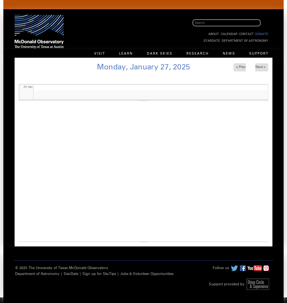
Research (197, 53)
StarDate (211, 40)
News (229, 53)
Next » (260, 67)
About (213, 34)
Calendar (229, 34)
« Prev (241, 67)
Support (259, 53)
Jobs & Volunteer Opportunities (146, 274)
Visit (99, 53)
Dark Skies (159, 53)
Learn (126, 53)
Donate (261, 34)
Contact (246, 34)
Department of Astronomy (245, 40)
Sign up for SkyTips (99, 274)
